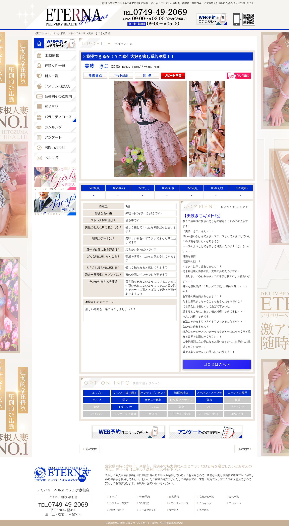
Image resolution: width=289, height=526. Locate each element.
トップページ (78, 33)
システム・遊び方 (119, 503)
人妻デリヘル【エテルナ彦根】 (51, 33)
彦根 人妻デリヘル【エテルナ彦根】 (139, 523)
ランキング (205, 503)
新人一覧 (234, 496)
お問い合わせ (116, 510)
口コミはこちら (217, 364)
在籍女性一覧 (206, 496)
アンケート (235, 503)
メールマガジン (147, 510)
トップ (113, 496)
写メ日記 (144, 503)
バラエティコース (178, 503)
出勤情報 (174, 496)
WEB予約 (144, 496)
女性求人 (174, 510)
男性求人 (204, 510)
